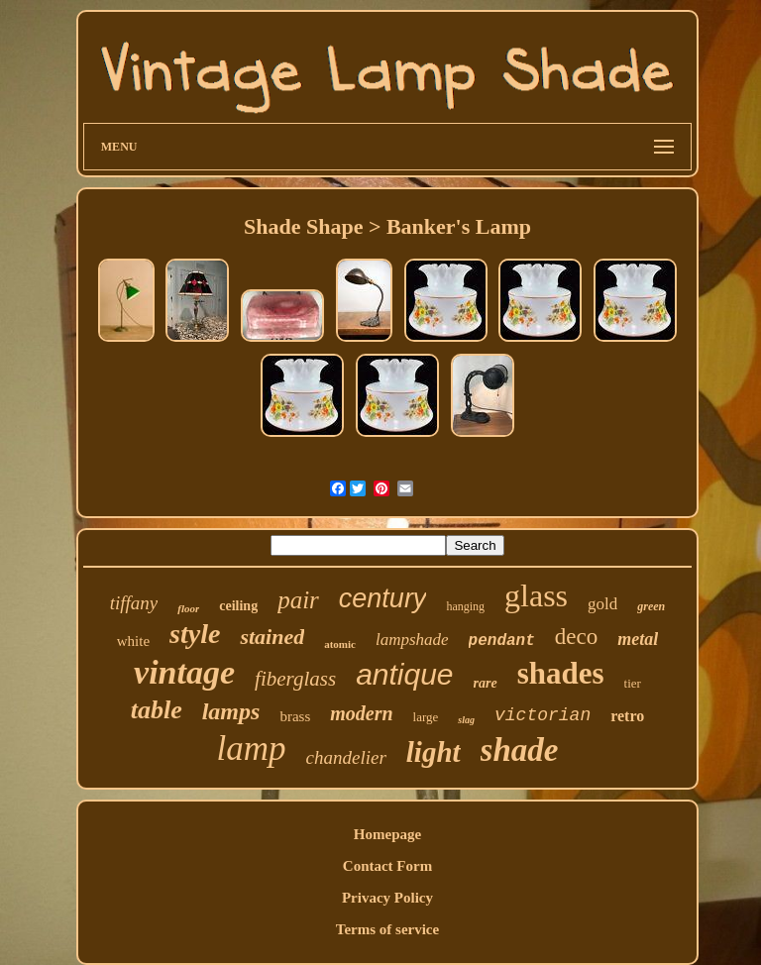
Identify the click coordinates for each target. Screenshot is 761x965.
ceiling (238, 605)
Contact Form (387, 866)
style (194, 633)
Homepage (387, 834)
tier (632, 683)
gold (602, 603)
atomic (340, 644)
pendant (502, 641)
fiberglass (295, 679)
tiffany (134, 602)
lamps (231, 711)
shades (560, 673)
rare (485, 683)
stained (272, 636)
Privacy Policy (387, 898)
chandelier (346, 757)
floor (188, 608)
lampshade (412, 639)
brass (294, 716)
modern (361, 713)
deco (576, 636)
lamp (251, 748)
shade (520, 750)
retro (627, 715)
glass (536, 595)
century (383, 598)
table (156, 710)
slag (466, 719)
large (426, 716)
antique (404, 674)
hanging (465, 606)
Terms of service (387, 929)
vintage (184, 672)
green (651, 606)
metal (637, 639)
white (133, 641)
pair (298, 600)
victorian (542, 715)
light (433, 752)
